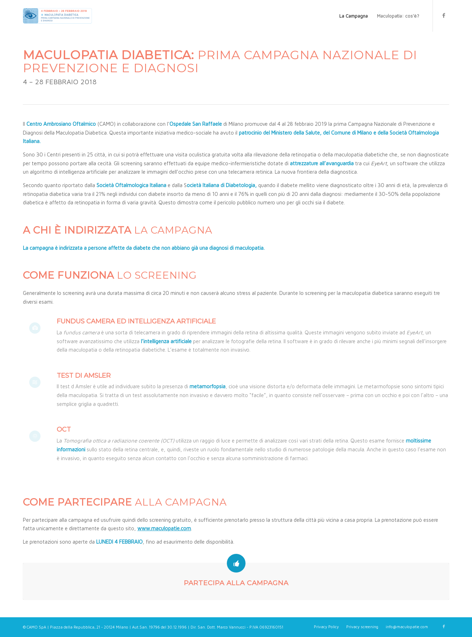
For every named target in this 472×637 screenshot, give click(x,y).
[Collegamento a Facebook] (444, 15)
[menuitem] (353, 16)
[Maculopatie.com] (57, 16)
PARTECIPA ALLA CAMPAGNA (236, 583)
